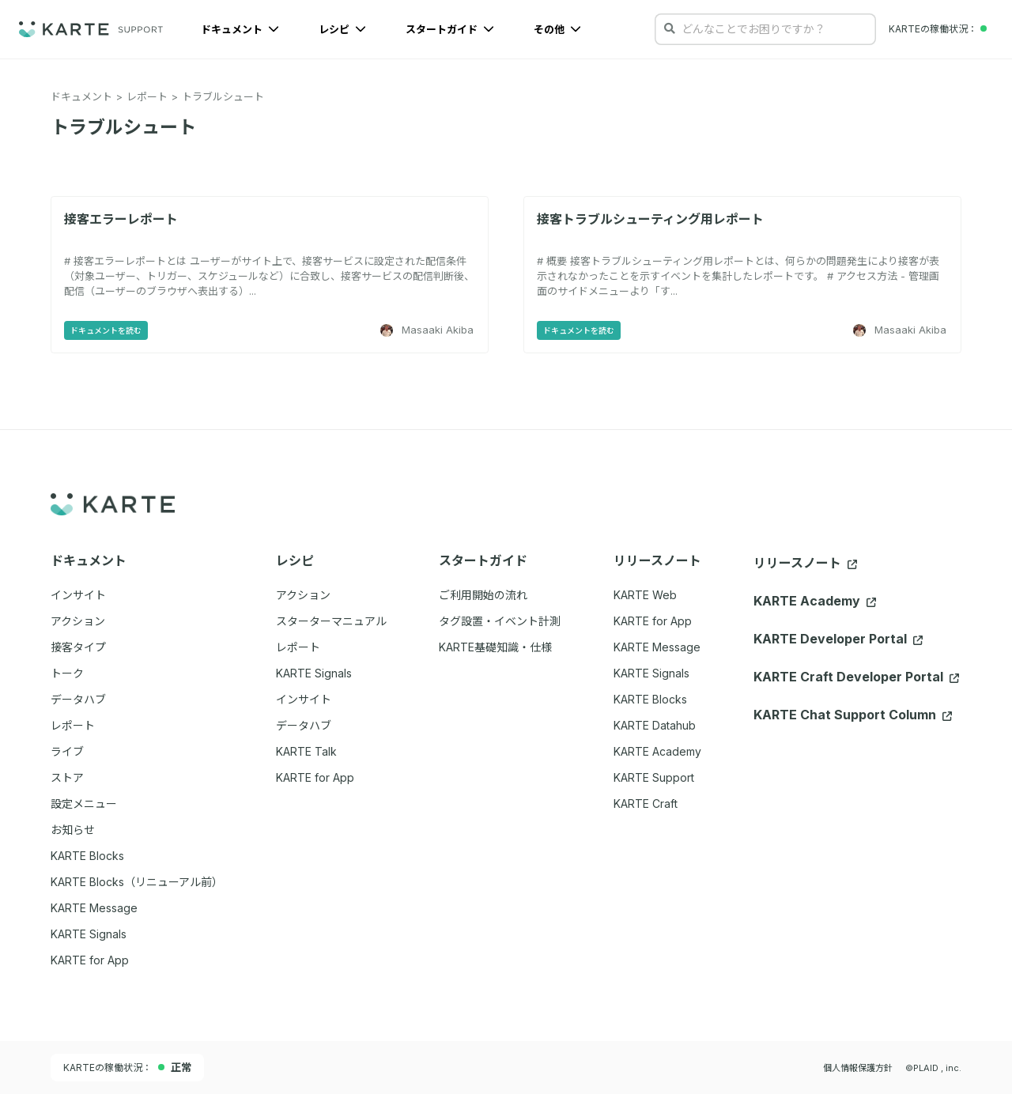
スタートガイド (450, 29)
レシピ (342, 29)
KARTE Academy (657, 751)
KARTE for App (653, 621)
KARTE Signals (651, 673)
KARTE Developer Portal (838, 639)
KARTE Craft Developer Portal (856, 677)
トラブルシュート (223, 96)
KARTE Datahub (655, 725)
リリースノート (805, 563)
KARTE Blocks (650, 699)
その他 (557, 29)
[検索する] (669, 28)
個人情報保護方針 (858, 1067)
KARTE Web (645, 595)
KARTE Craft (646, 803)
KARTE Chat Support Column (852, 714)
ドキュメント (240, 29)
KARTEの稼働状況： (127, 1067)
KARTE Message (657, 647)
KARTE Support (654, 777)
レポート (147, 96)
